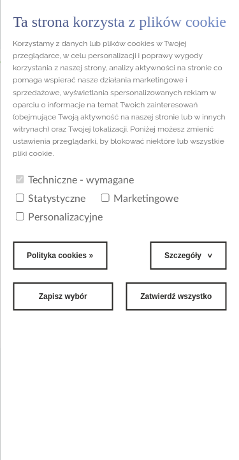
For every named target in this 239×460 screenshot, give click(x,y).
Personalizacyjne (59, 217)
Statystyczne (50, 199)
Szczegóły (182, 255)
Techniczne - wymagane (74, 180)
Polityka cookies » (60, 255)
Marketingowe (139, 199)
